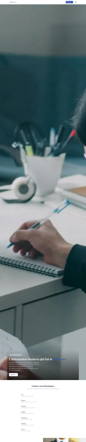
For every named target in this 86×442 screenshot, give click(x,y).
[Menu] (76, 2)
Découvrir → (69, 2)
